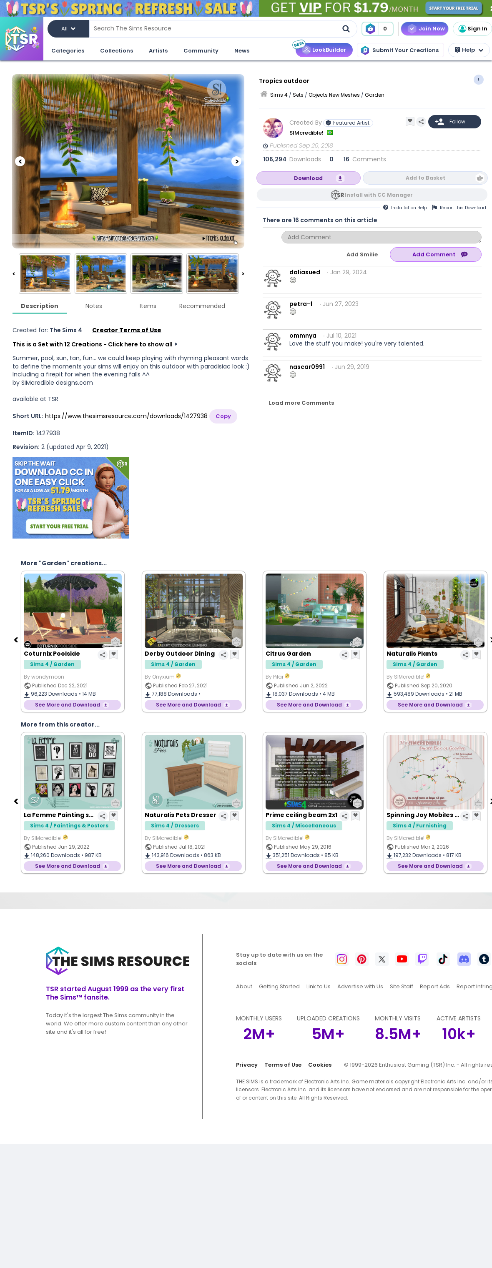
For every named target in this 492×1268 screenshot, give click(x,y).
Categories (67, 51)
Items (148, 306)
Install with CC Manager (379, 194)
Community (200, 51)
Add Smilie (362, 254)
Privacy (247, 1065)
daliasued (304, 272)
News (241, 51)
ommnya (302, 335)
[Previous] (20, 161)
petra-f (301, 304)
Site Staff (401, 986)
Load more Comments (301, 403)
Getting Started (279, 986)
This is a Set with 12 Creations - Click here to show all (93, 344)
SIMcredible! (307, 133)
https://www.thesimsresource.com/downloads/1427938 (126, 416)
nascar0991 (307, 367)
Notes (93, 306)
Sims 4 (279, 94)
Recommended (202, 306)
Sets (298, 94)
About (244, 986)
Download (308, 178)
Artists (158, 51)
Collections (116, 51)
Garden (374, 94)
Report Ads (435, 986)
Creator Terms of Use (126, 330)
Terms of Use (282, 1065)
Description (39, 306)
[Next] (236, 161)
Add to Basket (425, 177)
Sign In (472, 29)
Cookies (319, 1065)
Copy (223, 416)
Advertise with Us (360, 986)
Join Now (432, 29)
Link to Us (318, 986)
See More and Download (67, 704)
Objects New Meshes (334, 94)
